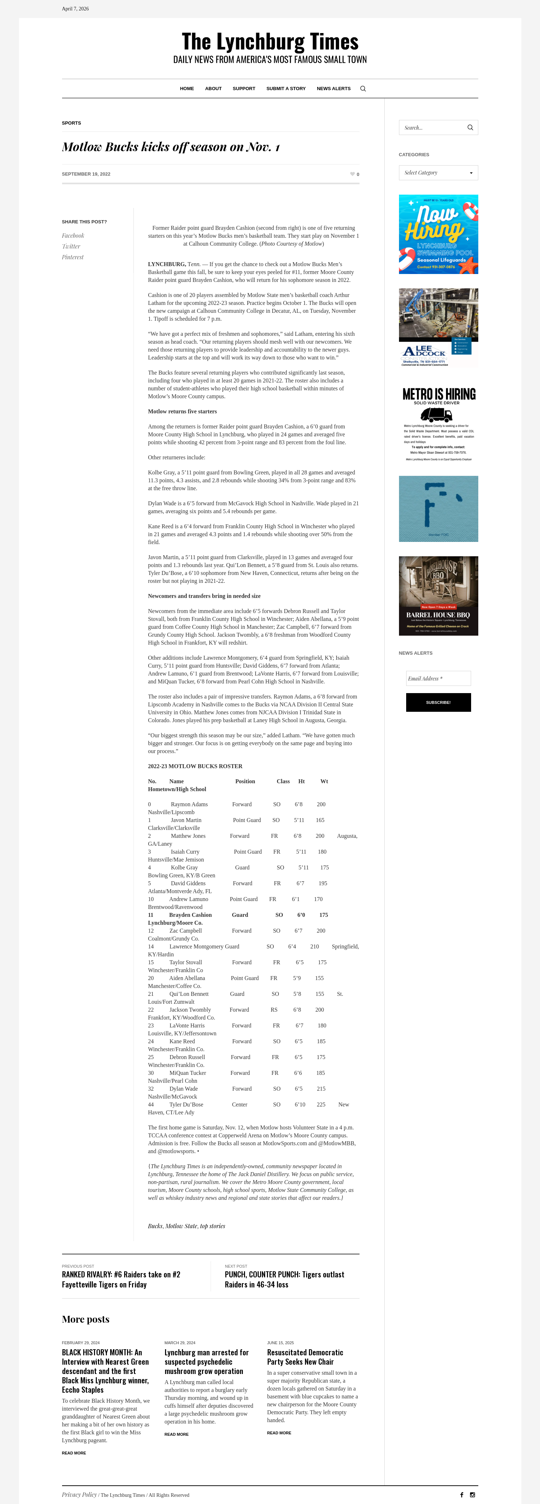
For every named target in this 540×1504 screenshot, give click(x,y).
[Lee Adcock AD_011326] (438, 327)
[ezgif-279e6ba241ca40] (438, 508)
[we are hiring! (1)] (438, 421)
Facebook (73, 235)
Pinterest (73, 257)
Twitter (71, 246)
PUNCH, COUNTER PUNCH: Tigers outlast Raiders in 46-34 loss (284, 1279)
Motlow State (181, 1226)
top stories (212, 1226)
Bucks (155, 1226)
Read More (74, 1453)
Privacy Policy (79, 1494)
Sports (71, 123)
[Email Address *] (438, 678)
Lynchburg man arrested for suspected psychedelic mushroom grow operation (207, 1361)
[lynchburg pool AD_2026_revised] (438, 233)
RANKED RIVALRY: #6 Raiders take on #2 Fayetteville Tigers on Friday (121, 1279)
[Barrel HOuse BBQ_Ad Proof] (438, 595)
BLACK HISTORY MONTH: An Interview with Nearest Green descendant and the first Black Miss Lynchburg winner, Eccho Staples (105, 1370)
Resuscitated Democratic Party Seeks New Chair (305, 1356)
